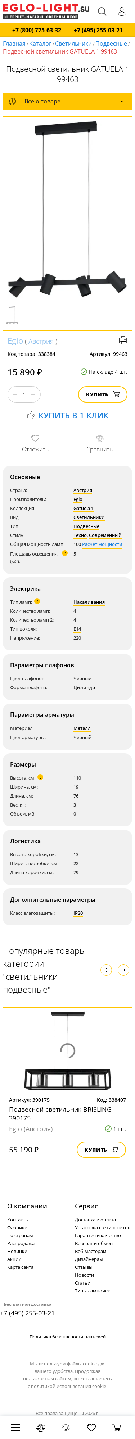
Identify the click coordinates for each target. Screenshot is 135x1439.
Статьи (82, 1283)
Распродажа (21, 1243)
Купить (103, 394)
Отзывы (84, 1267)
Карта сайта (20, 1267)
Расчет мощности (102, 544)
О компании (27, 1206)
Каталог (40, 43)
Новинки (17, 1251)
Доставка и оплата (95, 1219)
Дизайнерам (89, 1259)
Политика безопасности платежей (68, 1336)
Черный (82, 678)
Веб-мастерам (91, 1251)
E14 (77, 629)
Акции (14, 1259)
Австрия (41, 341)
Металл (82, 728)
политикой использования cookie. (69, 1386)
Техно (80, 535)
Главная (14, 43)
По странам (20, 1235)
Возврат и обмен (94, 1243)
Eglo (15, 340)
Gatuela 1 (83, 508)
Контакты (18, 1219)
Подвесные (111, 43)
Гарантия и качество (98, 1235)
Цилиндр (84, 687)
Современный (105, 535)
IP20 (78, 913)
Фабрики (17, 1227)
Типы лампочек (92, 1290)
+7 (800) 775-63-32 (36, 30)
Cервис (86, 1206)
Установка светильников (102, 1227)
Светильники (73, 43)
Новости (84, 1275)
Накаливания (89, 602)
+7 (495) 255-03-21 (98, 30)
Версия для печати (123, 340)
